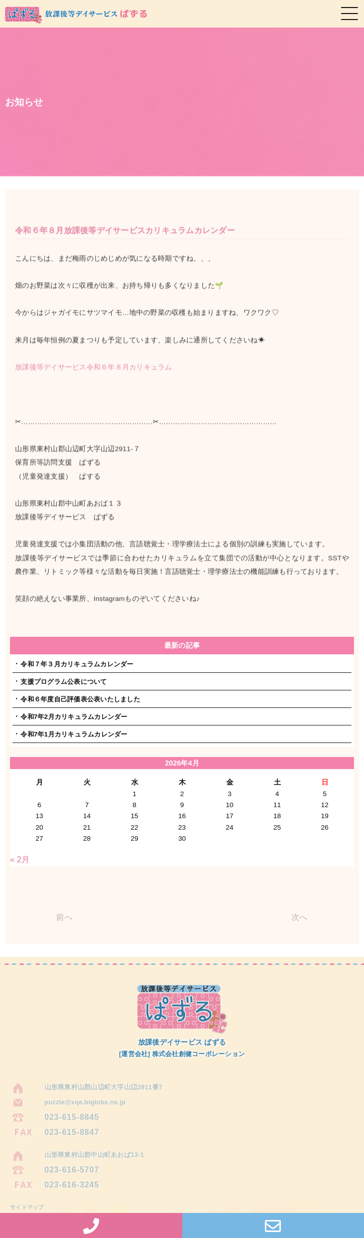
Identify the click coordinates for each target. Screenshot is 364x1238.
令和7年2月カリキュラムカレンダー (74, 716)
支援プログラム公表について (64, 681)
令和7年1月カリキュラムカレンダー (74, 734)
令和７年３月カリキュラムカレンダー (77, 664)
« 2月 (20, 859)
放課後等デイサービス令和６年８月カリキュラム (93, 374)
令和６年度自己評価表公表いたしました (80, 699)
